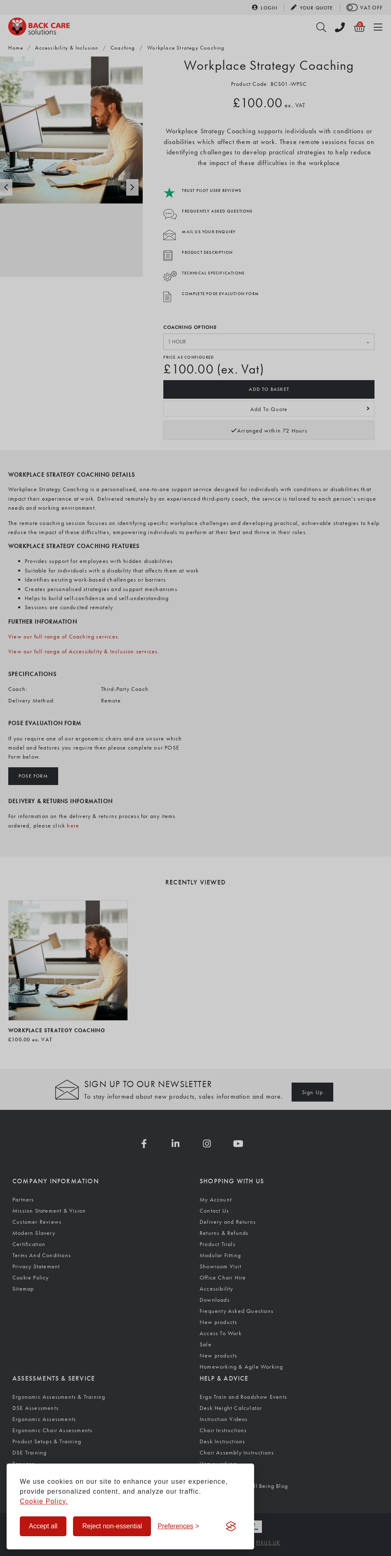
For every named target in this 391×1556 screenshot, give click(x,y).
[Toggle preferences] (178, 1526)
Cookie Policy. (44, 1501)
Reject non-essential (112, 1526)
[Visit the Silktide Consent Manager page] (231, 1526)
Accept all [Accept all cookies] (43, 1526)
